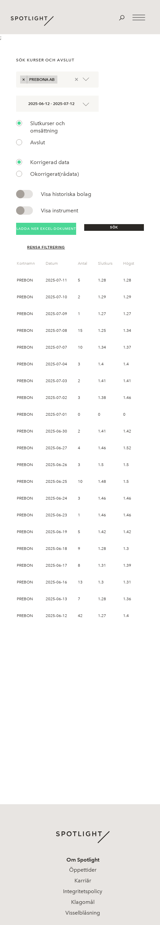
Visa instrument (59, 210)
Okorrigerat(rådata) (54, 174)
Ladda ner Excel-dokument (46, 228)
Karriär (82, 880)
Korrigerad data (49, 162)
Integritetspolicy (82, 891)
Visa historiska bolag (66, 194)
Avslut (37, 142)
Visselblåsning (82, 913)
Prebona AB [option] (42, 79)
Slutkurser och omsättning (47, 127)
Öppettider (83, 870)
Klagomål (83, 902)
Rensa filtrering (46, 247)
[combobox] (61, 79)
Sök (114, 227)
